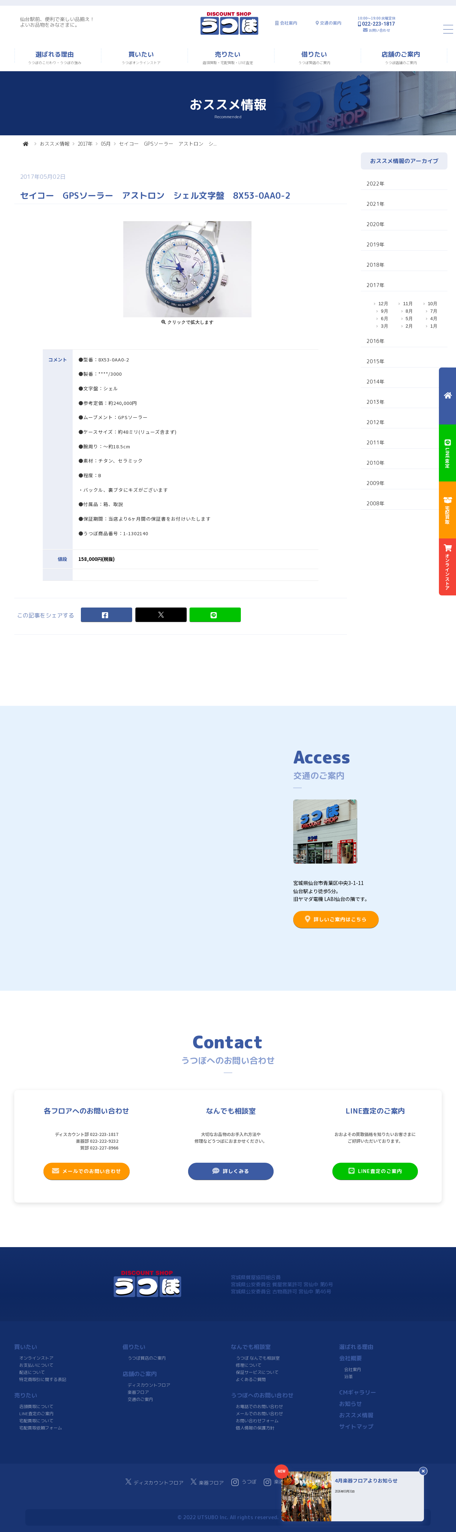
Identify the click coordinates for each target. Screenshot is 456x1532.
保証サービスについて (257, 1372)
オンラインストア (36, 1358)
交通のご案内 (140, 1399)
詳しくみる (230, 1170)
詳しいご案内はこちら (336, 919)
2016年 (375, 341)
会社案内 (288, 23)
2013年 (375, 401)
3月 (384, 326)
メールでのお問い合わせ (86, 1170)
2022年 (375, 183)
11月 (408, 303)
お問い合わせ (379, 30)
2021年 (375, 203)
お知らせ (350, 1404)
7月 (433, 311)
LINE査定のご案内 (375, 1170)
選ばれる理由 (356, 1347)
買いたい (25, 1347)
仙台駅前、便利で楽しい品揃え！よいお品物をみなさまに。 (57, 22)
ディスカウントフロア (149, 1385)
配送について (32, 1372)
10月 (432, 303)
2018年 (375, 264)
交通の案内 (330, 23)
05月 (106, 143)
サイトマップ (356, 1427)
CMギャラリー (357, 1392)
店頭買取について (36, 1406)
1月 (433, 326)
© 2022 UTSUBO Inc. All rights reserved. (228, 1517)
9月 (384, 311)
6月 (384, 318)
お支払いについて (36, 1365)
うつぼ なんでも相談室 (258, 1358)
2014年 (375, 381)
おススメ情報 (54, 143)
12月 (383, 303)
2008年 (375, 503)
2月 (409, 326)
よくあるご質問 (251, 1379)
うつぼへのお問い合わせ (262, 1395)
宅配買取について (36, 1421)
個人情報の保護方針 (255, 1428)
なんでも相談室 (251, 1347)
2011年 (375, 442)
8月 (409, 311)
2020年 (375, 224)
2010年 (375, 462)
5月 (409, 318)
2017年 (85, 143)
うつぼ (243, 1482)
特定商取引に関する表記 (42, 1379)
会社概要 (350, 1358)
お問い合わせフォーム (257, 1421)
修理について (248, 1365)
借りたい (134, 1347)
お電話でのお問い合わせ (259, 1406)
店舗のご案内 (140, 1374)
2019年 (375, 244)
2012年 (375, 422)
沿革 (348, 1377)
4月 (433, 318)
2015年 (375, 361)
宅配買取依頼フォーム (40, 1428)
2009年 (375, 483)
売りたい (25, 1395)
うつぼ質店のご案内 (147, 1358)
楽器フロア (138, 1392)
